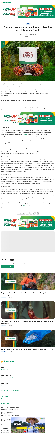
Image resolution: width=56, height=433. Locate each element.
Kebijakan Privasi (5, 403)
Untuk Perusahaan (5, 369)
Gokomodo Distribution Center (8, 377)
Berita (2, 401)
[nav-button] (54, 2)
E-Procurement (4, 388)
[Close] (44, 418)
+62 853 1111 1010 (6, 424)
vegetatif (25, 134)
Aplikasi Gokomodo (5, 380)
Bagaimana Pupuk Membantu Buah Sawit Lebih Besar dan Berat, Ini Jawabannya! (23, 294)
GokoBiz (3, 385)
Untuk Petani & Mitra (5, 372)
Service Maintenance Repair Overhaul (10, 390)
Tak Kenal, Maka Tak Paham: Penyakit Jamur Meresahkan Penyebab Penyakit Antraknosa (27, 322)
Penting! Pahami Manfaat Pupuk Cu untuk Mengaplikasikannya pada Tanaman (27, 349)
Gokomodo (26, 205)
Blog (2, 398)
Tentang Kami (4, 396)
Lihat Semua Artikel (7, 266)
